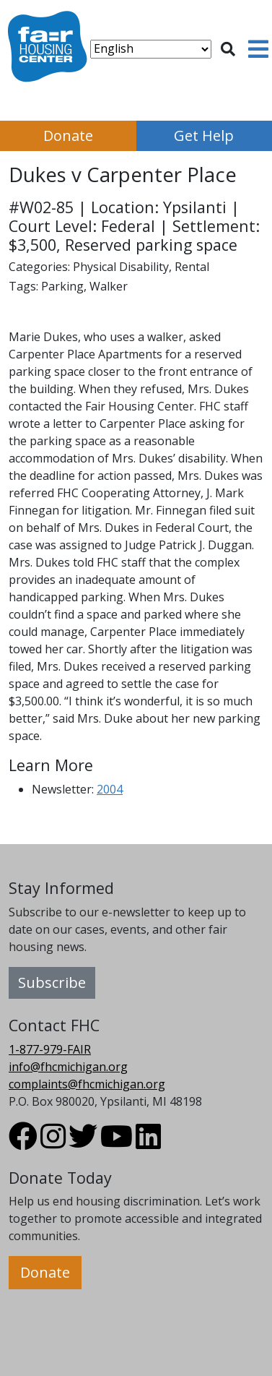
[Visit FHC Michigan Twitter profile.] (83, 1143)
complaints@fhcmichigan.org (87, 1084)
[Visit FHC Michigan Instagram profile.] (53, 1143)
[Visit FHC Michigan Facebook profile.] (23, 1143)
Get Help (204, 135)
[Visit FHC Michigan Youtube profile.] (116, 1143)
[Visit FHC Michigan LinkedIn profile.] (148, 1143)
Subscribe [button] (52, 982)
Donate (68, 135)
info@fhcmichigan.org (68, 1067)
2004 (110, 789)
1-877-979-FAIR (50, 1049)
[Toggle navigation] (258, 49)
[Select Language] (150, 49)
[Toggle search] (228, 49)
